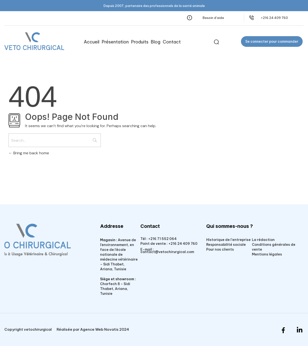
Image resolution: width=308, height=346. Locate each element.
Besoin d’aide (213, 18)
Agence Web (91, 329)
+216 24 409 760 (274, 18)
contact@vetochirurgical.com (167, 252)
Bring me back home (29, 153)
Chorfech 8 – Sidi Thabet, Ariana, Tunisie (115, 289)
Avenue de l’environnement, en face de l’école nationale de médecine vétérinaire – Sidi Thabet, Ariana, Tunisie (119, 254)
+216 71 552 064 (162, 239)
